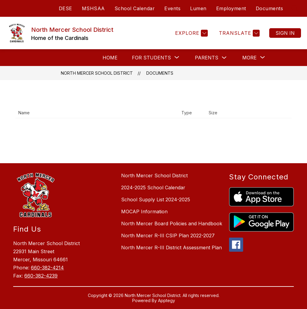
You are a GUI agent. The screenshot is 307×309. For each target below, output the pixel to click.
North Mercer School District (97, 73)
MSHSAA (93, 8)
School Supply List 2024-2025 (155, 199)
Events (172, 8)
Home (110, 58)
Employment (231, 8)
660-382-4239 (41, 276)
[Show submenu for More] (249, 57)
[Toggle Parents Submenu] (224, 58)
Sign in (285, 33)
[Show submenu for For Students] (151, 57)
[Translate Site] (238, 33)
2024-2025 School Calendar (153, 187)
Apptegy (166, 300)
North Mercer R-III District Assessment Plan (171, 247)
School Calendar (135, 8)
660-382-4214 (47, 268)
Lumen (198, 8)
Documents (269, 8)
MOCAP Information (144, 211)
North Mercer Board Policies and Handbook (171, 223)
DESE (65, 8)
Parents (206, 58)
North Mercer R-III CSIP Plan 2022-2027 (168, 235)
